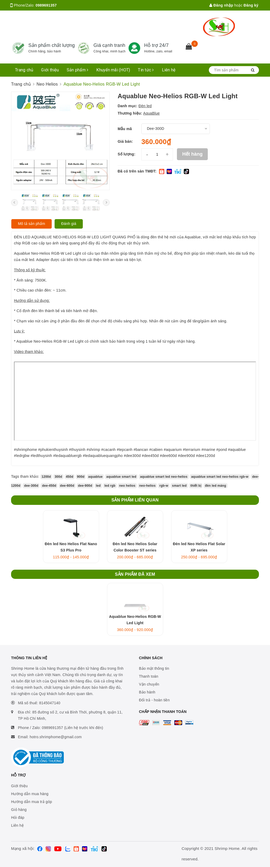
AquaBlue (151, 113)
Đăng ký (251, 5)
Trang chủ (24, 69)
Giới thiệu (50, 69)
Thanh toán (148, 676)
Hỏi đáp (17, 817)
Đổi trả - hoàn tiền (154, 700)
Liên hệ (169, 69)
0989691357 (46, 5)
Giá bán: (125, 141)
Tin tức (146, 69)
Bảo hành (147, 692)
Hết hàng (192, 154)
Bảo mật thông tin (154, 668)
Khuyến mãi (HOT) (113, 69)
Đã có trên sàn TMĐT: (137, 171)
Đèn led (145, 106)
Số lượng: (126, 154)
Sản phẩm (78, 69)
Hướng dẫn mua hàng (30, 794)
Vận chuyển (149, 684)
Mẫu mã (125, 129)
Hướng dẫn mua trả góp (31, 802)
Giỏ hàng (19, 809)
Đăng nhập (221, 5)
